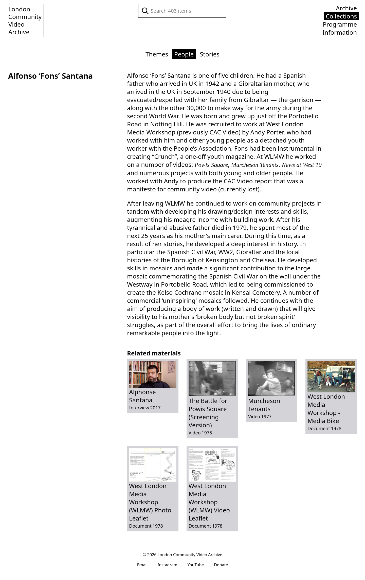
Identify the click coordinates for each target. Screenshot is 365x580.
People (184, 54)
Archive (346, 8)
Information (339, 32)
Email (142, 565)
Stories (210, 54)
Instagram (167, 565)
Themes (156, 54)
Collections (341, 16)
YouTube (196, 565)
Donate (221, 565)
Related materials (154, 353)
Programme (340, 24)
